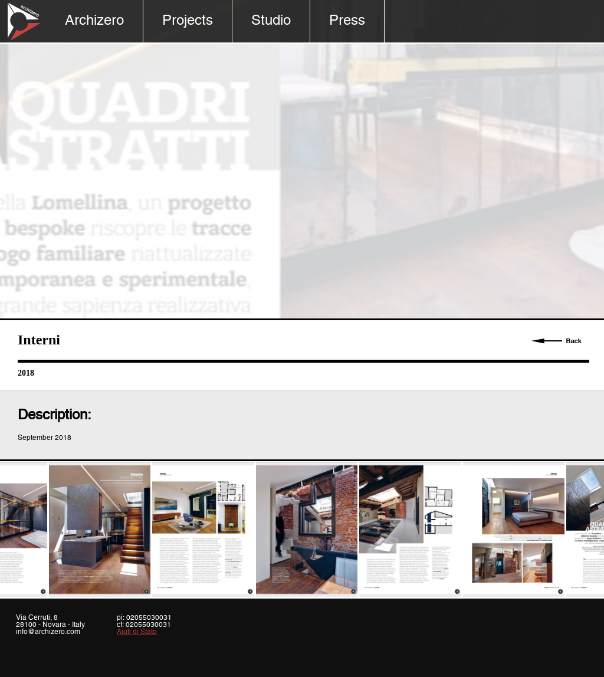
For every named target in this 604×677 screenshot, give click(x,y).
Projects (187, 21)
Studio (271, 21)
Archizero (94, 21)
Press (347, 21)
